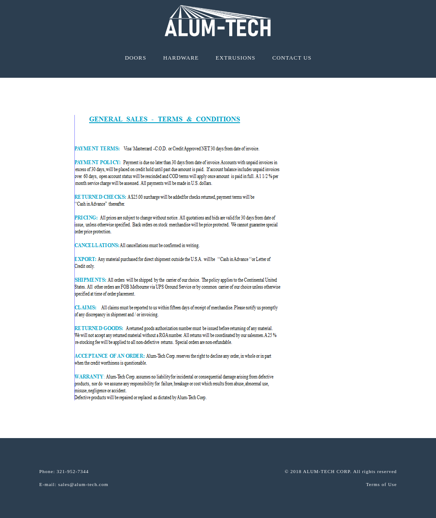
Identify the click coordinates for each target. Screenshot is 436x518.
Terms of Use (381, 484)
